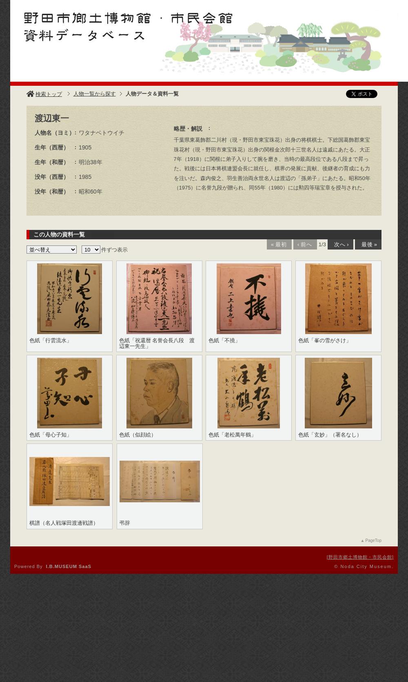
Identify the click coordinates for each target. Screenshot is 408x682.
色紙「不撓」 (224, 340)
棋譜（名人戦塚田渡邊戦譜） (63, 523)
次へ (339, 244)
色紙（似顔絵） (137, 435)
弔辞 (125, 523)
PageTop (373, 540)
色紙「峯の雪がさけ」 (324, 340)
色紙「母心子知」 (50, 435)
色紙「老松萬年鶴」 (232, 435)
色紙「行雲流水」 (50, 340)
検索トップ (44, 94)
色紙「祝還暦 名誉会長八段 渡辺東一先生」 (157, 343)
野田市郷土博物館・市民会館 (360, 557)
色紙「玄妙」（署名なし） (330, 435)
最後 (367, 244)
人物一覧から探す (94, 94)
